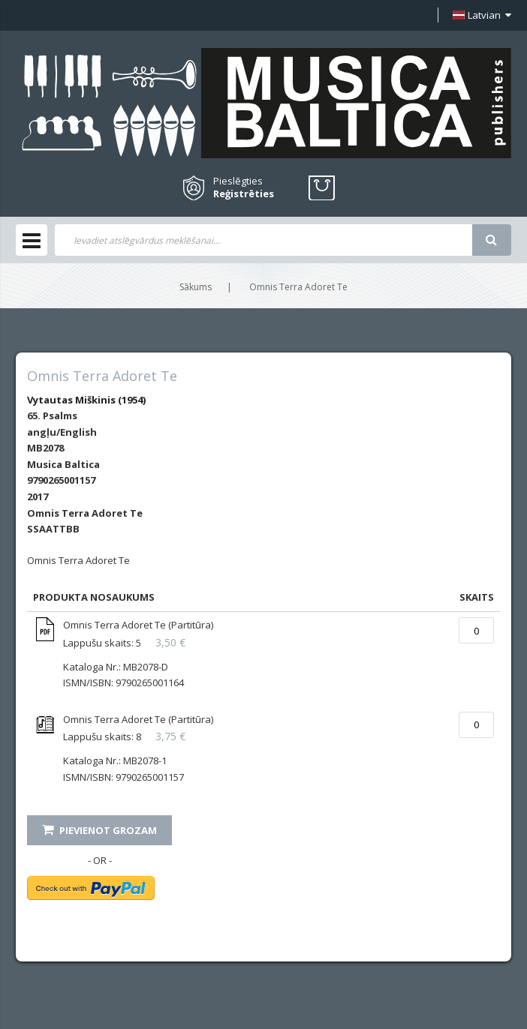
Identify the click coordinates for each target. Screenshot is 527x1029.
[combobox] (263, 240)
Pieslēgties (238, 181)
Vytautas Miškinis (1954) (86, 399)
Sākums (195, 286)
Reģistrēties (243, 194)
